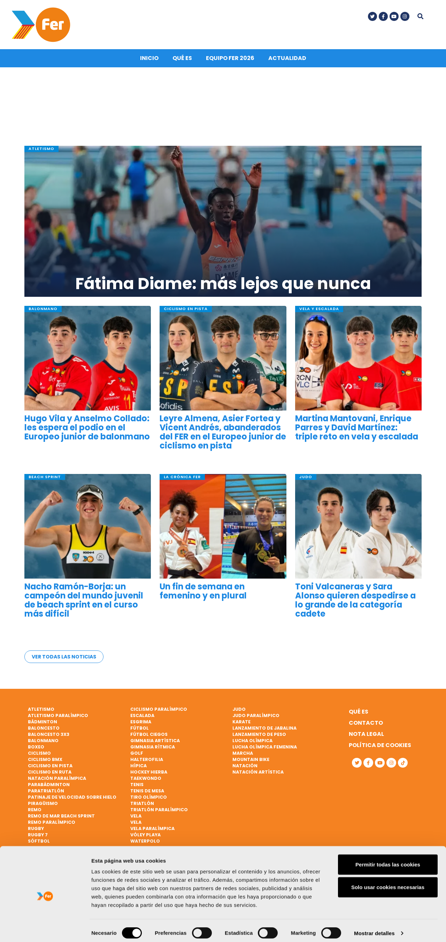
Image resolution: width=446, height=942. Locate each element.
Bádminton (42, 722)
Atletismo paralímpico (58, 716)
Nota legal (366, 734)
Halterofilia (146, 760)
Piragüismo (43, 804)
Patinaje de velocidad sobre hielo (72, 797)
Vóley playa (145, 835)
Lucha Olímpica (252, 741)
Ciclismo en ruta (49, 772)
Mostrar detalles (374, 928)
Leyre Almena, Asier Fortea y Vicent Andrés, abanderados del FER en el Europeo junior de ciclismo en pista (223, 434)
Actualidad (287, 60)
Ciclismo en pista (50, 766)
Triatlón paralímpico (159, 810)
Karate (241, 722)
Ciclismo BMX (45, 760)
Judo (239, 710)
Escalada (142, 716)
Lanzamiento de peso (259, 735)
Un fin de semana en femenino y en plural (203, 592)
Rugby (36, 829)
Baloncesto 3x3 (48, 735)
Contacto (366, 723)
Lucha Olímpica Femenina (264, 747)
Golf (136, 753)
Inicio (149, 60)
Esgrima (140, 722)
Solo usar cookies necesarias (387, 883)
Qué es (182, 60)
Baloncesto (44, 728)
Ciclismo (39, 753)
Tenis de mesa (147, 791)
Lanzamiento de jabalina (264, 728)
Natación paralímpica (57, 779)
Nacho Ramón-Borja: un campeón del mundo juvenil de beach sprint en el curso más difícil (83, 601)
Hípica (138, 766)
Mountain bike (250, 760)
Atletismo (41, 710)
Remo (34, 810)
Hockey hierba (148, 772)
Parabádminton (49, 785)
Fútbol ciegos (149, 735)
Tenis (137, 785)
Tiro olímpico (148, 797)
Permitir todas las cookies (387, 859)
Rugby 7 (38, 835)
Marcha (242, 753)
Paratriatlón (46, 791)
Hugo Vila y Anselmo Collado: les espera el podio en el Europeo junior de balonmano (87, 429)
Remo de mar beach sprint (61, 816)
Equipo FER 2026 (230, 60)
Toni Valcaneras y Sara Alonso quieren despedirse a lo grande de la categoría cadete (355, 601)
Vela (135, 816)
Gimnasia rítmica (152, 747)
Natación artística (258, 772)
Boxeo (36, 747)
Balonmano (43, 741)
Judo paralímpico (255, 716)
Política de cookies (380, 745)
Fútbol (139, 728)
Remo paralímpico (51, 823)
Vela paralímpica (152, 829)
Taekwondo (145, 779)
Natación (244, 766)
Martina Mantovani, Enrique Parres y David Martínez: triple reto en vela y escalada (356, 429)
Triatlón (142, 804)
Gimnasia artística (155, 741)
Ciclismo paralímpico (158, 710)
